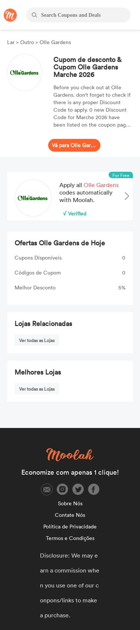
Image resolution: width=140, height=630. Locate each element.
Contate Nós (70, 514)
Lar (11, 42)
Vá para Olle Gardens (74, 145)
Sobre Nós (70, 503)
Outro (27, 42)
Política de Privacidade (70, 526)
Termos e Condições (70, 537)
